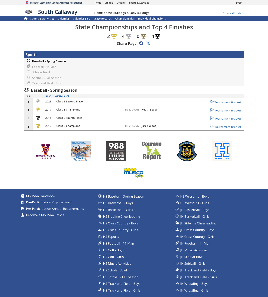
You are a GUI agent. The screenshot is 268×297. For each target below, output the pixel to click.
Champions (152, 18)
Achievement (62, 95)
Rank (28, 95)
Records (102, 18)
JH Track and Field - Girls (198, 277)
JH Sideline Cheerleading (198, 223)
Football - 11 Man (41, 66)
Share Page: (127, 43)
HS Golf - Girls (113, 257)
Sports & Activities (42, 18)
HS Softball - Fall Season (120, 277)
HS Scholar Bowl (115, 270)
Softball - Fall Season (44, 77)
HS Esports (111, 236)
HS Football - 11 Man (118, 243)
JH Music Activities (194, 250)
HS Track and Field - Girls (121, 290)
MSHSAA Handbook (40, 196)
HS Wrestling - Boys (194, 196)
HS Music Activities (117, 263)
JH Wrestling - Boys (194, 283)
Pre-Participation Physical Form (49, 202)
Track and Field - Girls (44, 83)
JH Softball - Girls (192, 263)
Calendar (63, 18)
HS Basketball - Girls (118, 210)
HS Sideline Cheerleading (121, 216)
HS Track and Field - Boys (121, 283)
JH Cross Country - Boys (197, 230)
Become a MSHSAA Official (45, 215)
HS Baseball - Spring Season (123, 196)
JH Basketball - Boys (194, 210)
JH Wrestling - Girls (194, 290)
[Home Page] (98, 2)
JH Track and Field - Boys (198, 270)
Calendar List (81, 18)
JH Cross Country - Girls (197, 236)
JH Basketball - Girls (194, 216)
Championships (125, 18)
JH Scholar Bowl (191, 257)
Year (48, 95)
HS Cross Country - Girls (120, 230)
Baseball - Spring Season (46, 60)
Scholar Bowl (38, 72)
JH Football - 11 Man (195, 243)
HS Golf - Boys (113, 250)
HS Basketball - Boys (118, 203)
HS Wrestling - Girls (194, 203)
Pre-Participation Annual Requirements (55, 209)
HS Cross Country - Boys (120, 223)
